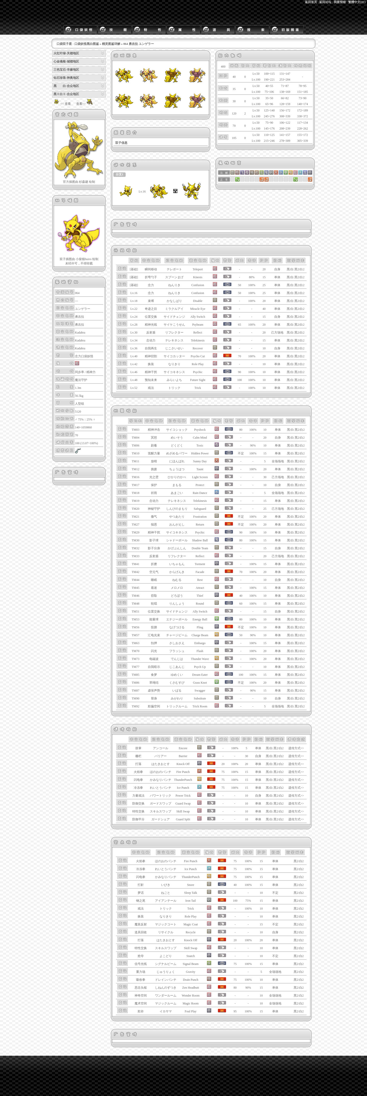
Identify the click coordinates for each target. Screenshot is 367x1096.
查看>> (85, 104)
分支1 (119, 174)
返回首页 (311, 2)
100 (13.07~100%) (86, 443)
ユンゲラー (82, 309)
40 (264, 309)
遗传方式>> (296, 748)
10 (264, 348)
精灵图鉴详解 (111, 44)
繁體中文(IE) (357, 2)
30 (264, 477)
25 (264, 285)
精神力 (91, 372)
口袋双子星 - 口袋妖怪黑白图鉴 (78, 44)
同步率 (79, 372)
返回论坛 (325, 2)
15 (264, 277)
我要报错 (340, 2)
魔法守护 (81, 380)
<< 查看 (61, 104)
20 (264, 269)
